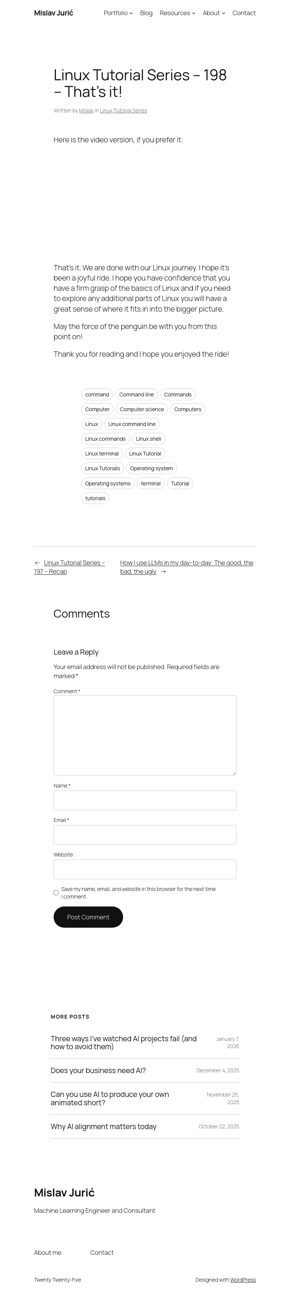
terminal (150, 483)
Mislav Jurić (53, 13)
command (97, 394)
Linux (91, 423)
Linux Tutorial (145, 453)
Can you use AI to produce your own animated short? (110, 1098)
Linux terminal (102, 453)
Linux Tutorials (102, 468)
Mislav (86, 110)
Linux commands (105, 438)
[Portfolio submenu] (131, 13)
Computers (188, 409)
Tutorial (180, 483)
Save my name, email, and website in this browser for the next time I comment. (138, 892)
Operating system (151, 468)
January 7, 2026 (227, 1042)
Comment (67, 691)
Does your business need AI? (98, 1070)
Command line (136, 394)
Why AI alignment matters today (103, 1126)
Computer (97, 409)
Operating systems (108, 483)
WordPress (243, 1279)
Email (61, 820)
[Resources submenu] (194, 13)
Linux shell (148, 438)
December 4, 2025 (218, 1070)
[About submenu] (223, 13)
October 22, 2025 (219, 1126)
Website (63, 854)
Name (62, 785)
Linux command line (132, 423)
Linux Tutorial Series (123, 110)
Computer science (142, 409)
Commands (178, 394)
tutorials (95, 498)
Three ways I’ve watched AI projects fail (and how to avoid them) (124, 1042)
